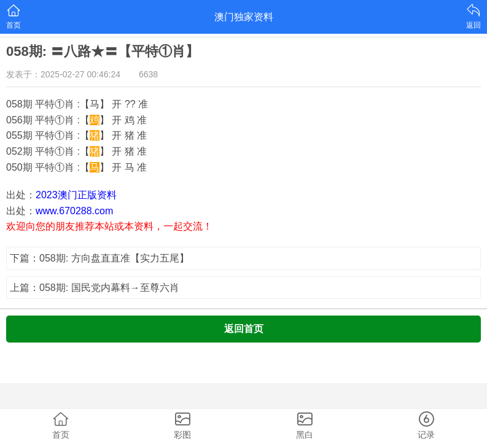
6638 (148, 74)
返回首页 (243, 329)
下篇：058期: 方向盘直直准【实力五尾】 (99, 258)
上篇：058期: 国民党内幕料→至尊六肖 (94, 287)
